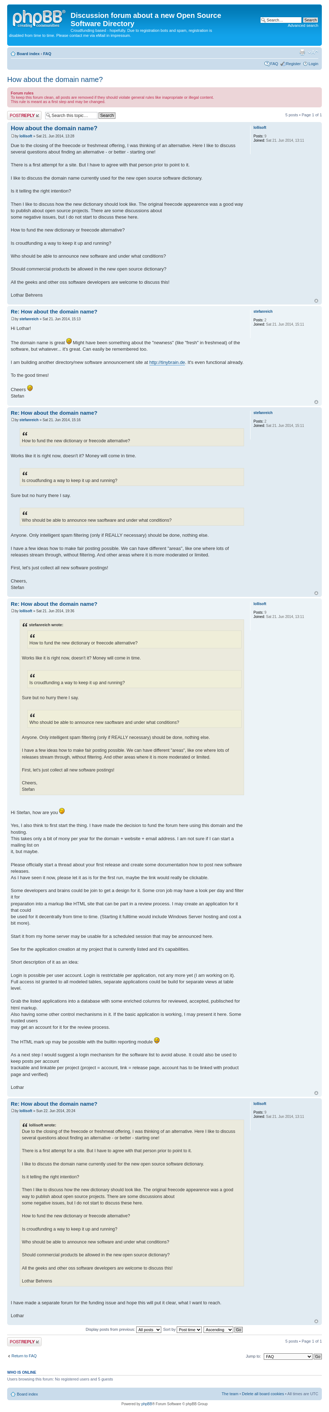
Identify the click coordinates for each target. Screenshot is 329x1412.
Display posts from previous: (123, 1329)
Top (316, 301)
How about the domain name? (55, 79)
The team (230, 1394)
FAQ (47, 54)
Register (293, 64)
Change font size (313, 52)
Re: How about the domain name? (54, 311)
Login (313, 64)
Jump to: (253, 1356)
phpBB (146, 1404)
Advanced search (303, 25)
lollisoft (25, 136)
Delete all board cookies (263, 1394)
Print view (302, 52)
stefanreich (28, 319)
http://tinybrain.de (167, 362)
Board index (28, 54)
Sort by (182, 1329)
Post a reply (24, 115)
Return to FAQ (24, 1356)
